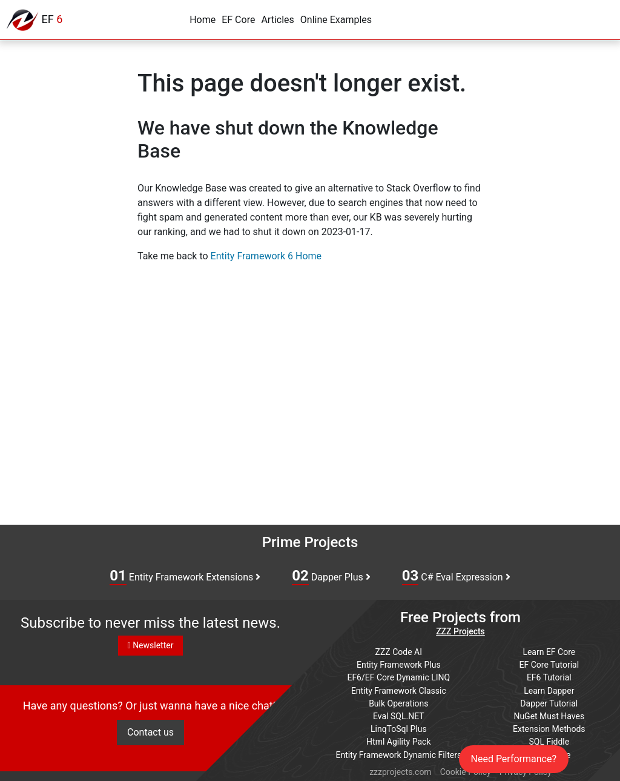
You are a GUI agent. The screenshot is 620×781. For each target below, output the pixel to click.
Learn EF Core (549, 651)
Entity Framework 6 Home (266, 256)
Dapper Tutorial (549, 702)
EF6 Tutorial (549, 677)
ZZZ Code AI (398, 651)
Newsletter (151, 645)
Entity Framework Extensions (185, 576)
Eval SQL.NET (398, 715)
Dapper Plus (331, 576)
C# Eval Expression (456, 576)
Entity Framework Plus (399, 664)
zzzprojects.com (400, 770)
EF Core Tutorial (549, 664)
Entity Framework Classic (398, 689)
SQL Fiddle (549, 740)
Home (203, 19)
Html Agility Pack (398, 740)
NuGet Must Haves (548, 715)
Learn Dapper (549, 689)
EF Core (238, 19)
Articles (277, 19)
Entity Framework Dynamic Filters (398, 753)
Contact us (150, 733)
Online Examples (336, 19)
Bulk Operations (398, 702)
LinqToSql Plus (399, 728)
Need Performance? (514, 759)
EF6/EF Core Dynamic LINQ (398, 677)
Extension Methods (549, 728)
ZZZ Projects (460, 631)
